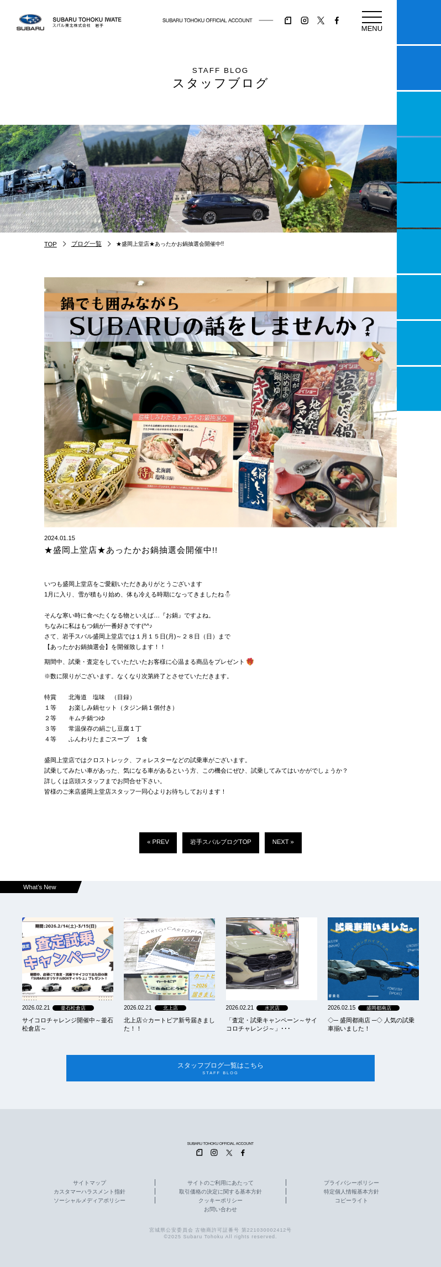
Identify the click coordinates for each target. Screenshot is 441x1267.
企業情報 (419, 343)
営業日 (419, 160)
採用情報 (419, 389)
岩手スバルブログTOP (220, 841)
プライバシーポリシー (351, 1183)
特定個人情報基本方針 (351, 1192)
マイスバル (419, 22)
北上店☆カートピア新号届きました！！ (169, 1024)
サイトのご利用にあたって (220, 1183)
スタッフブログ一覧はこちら (221, 1068)
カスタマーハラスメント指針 (89, 1192)
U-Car (419, 251)
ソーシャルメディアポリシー (89, 1200)
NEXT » (283, 841)
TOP (50, 244)
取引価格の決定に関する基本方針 (220, 1192)
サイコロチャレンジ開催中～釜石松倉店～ (67, 1024)
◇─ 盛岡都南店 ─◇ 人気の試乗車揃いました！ (371, 1024)
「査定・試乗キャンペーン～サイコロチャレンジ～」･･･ (271, 1024)
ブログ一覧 (86, 243)
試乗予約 (419, 68)
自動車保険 (419, 297)
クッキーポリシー (220, 1200)
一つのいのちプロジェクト (419, 114)
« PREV (158, 841)
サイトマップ (89, 1183)
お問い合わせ (220, 1209)
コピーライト (351, 1200)
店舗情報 (419, 205)
